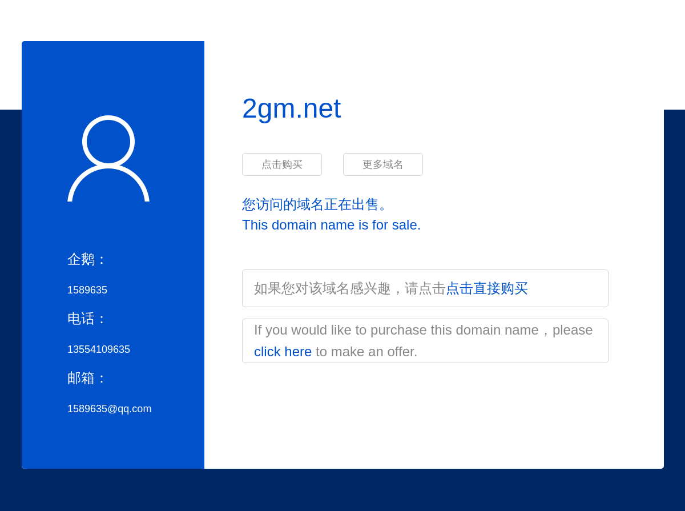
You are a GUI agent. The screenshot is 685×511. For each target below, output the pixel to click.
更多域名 (383, 164)
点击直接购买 (487, 288)
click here (283, 351)
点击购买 (282, 164)
